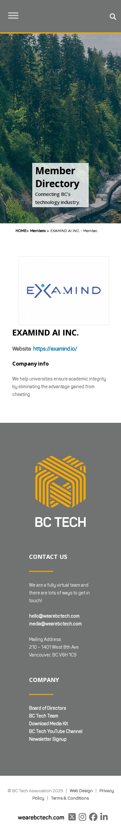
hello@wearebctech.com (54, 616)
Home (20, 230)
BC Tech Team (43, 716)
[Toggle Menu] (13, 15)
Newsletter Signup (47, 739)
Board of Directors (47, 708)
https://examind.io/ (55, 349)
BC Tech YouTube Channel (55, 731)
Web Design (81, 790)
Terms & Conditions (70, 798)
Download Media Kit (48, 724)
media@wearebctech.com (55, 624)
